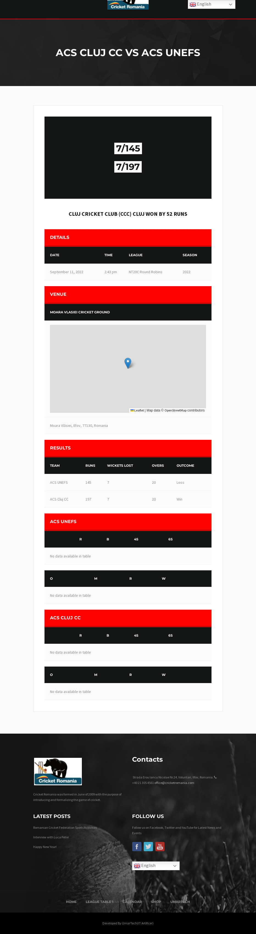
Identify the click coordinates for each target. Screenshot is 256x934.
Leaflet (137, 410)
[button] (127, 363)
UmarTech (180, 902)
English (144, 866)
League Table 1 (99, 902)
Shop (156, 902)
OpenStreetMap (176, 410)
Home (71, 902)
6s (170, 539)
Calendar (132, 902)
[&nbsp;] (60, 539)
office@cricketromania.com (174, 783)
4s (136, 539)
